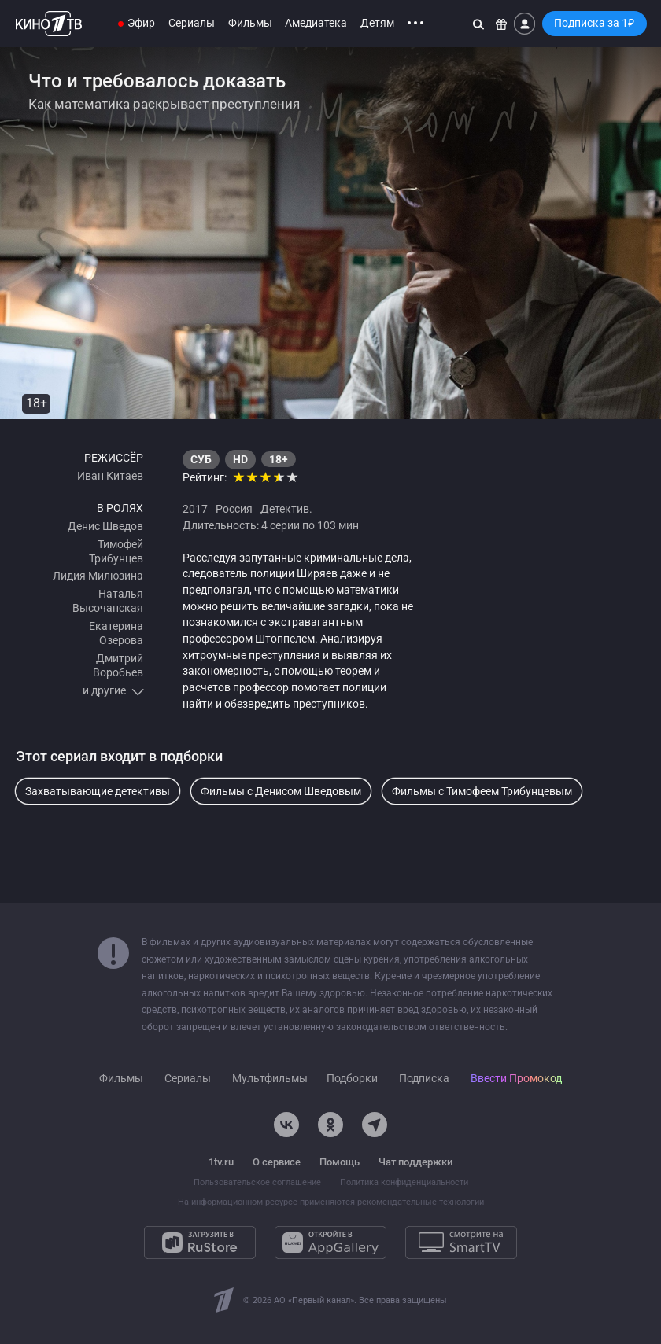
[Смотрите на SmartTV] (461, 1242)
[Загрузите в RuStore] (200, 1242)
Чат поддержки (415, 1162)
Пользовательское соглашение (257, 1182)
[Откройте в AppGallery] (330, 1242)
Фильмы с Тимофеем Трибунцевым (482, 791)
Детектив (284, 509)
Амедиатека (316, 23)
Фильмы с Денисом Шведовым (281, 791)
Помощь (339, 1162)
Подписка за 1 (594, 23)
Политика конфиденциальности (404, 1182)
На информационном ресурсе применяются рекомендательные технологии (331, 1202)
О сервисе (277, 1162)
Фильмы (250, 23)
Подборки (352, 1078)
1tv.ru (221, 1162)
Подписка (424, 1078)
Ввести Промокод (516, 1078)
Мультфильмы (270, 1078)
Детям (377, 23)
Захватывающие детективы (97, 791)
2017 (195, 509)
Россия (234, 509)
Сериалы (191, 23)
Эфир (141, 23)
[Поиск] (478, 24)
